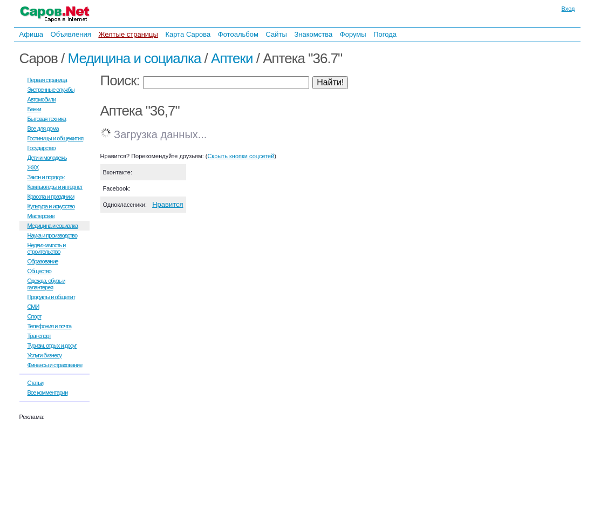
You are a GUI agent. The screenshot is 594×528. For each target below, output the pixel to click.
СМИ (33, 306)
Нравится (167, 204)
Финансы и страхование (55, 365)
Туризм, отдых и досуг (52, 345)
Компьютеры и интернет (55, 187)
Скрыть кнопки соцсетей (240, 156)
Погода (385, 34)
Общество (39, 271)
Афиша (31, 34)
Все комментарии (48, 392)
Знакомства (313, 34)
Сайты (275, 34)
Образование (43, 261)
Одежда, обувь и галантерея (46, 283)
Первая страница (47, 80)
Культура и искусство (51, 206)
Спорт (35, 316)
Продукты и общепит (52, 297)
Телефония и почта (50, 326)
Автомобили (42, 99)
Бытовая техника (47, 119)
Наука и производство (53, 235)
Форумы (353, 34)
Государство (42, 148)
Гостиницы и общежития (56, 138)
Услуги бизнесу (45, 355)
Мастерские (41, 216)
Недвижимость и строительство (47, 248)
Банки (34, 109)
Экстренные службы (51, 89)
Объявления (71, 34)
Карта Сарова (188, 34)
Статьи (36, 383)
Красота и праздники (51, 196)
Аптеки (231, 58)
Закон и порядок (46, 177)
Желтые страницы (128, 34)
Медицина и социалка (134, 58)
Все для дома (43, 128)
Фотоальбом (238, 34)
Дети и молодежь (47, 157)
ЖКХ (33, 167)
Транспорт (39, 336)
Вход (568, 8)
